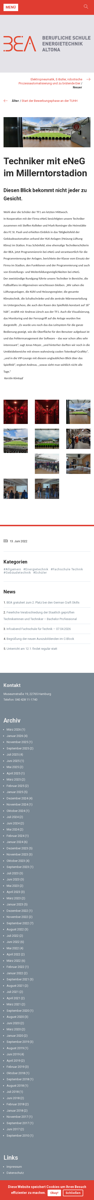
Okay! (54, 1193)
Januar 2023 (15, 904)
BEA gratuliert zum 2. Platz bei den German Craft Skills (43, 602)
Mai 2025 (13, 767)
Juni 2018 (13, 1098)
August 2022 (15, 929)
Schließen (73, 1193)
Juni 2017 (13, 1129)
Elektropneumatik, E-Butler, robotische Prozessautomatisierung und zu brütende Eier (50, 81)
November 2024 (17, 804)
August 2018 (15, 1085)
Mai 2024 (13, 829)
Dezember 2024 (17, 798)
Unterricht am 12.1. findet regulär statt (32, 648)
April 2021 (13, 998)
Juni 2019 (13, 1054)
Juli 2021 (13, 992)
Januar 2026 (15, 736)
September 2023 (18, 867)
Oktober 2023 (16, 861)
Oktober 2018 (16, 1073)
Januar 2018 (15, 1110)
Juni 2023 (13, 879)
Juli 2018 (13, 1091)
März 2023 (14, 898)
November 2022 (17, 917)
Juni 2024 (13, 823)
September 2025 (18, 748)
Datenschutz (15, 1173)
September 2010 (18, 1135)
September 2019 (18, 1042)
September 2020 (18, 1010)
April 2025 (13, 773)
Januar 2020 (15, 1035)
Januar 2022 (15, 973)
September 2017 (18, 1123)
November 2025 (17, 742)
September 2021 (18, 979)
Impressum (14, 1166)
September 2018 (18, 1079)
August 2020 (15, 1017)
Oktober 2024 (16, 811)
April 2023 (13, 892)
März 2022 (14, 960)
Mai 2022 (13, 948)
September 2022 (18, 923)
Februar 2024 (15, 836)
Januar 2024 (15, 842)
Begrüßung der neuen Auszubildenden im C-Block (40, 639)
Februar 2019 (15, 1066)
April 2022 (13, 954)
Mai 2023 (13, 886)
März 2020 (14, 1029)
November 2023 (17, 854)
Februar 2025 (15, 786)
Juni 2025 (13, 761)
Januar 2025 (15, 792)
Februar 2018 (15, 1104)
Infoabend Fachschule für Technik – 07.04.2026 (39, 629)
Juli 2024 (13, 817)
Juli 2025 (13, 754)
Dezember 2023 (17, 848)
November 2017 (17, 1116)
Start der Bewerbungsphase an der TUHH (50, 101)
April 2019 (13, 1060)
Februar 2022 (15, 967)
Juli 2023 (13, 873)
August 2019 (15, 1048)
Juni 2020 (13, 1023)
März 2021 (14, 1004)
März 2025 (14, 779)
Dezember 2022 (17, 910)
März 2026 (14, 729)
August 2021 (15, 985)
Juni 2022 (13, 942)
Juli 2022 (13, 935)
